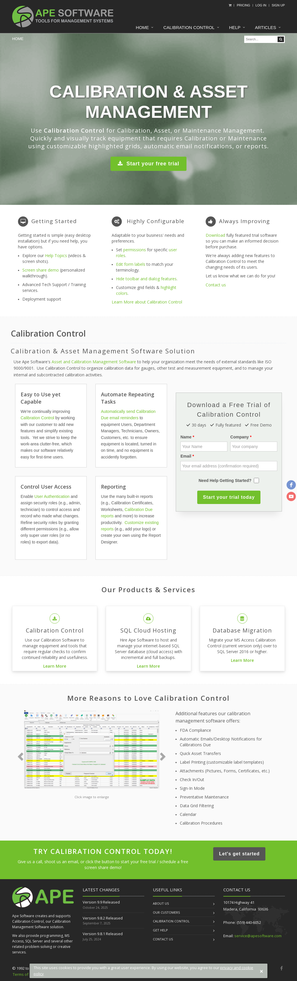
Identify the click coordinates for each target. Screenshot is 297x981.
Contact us (216, 285)
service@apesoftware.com (258, 935)
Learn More (54, 666)
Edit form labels (130, 264)
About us (161, 903)
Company (239, 437)
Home (142, 27)
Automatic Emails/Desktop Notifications (217, 739)
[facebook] (291, 484)
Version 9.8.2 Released (103, 918)
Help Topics (56, 255)
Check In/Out (192, 779)
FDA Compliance (195, 730)
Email (185, 456)
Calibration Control (188, 27)
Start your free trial (148, 163)
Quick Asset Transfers (200, 753)
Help (234, 27)
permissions (134, 249)
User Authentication (51, 496)
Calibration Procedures (201, 823)
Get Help (160, 930)
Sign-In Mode (192, 788)
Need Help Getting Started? (225, 480)
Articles (265, 27)
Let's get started (239, 852)
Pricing (243, 5)
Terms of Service (27, 974)
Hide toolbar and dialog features (146, 278)
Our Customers (166, 912)
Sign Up (278, 5)
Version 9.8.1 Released (103, 933)
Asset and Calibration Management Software (94, 361)
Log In (261, 5)
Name (185, 437)
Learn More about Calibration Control (147, 302)
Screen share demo (40, 270)
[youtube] (291, 496)
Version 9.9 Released (101, 902)
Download (215, 235)
